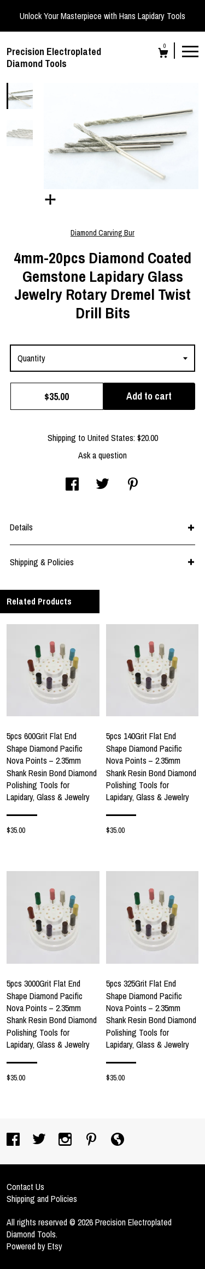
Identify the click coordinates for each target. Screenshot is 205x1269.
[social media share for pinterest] (132, 485)
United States (110, 438)
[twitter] (40, 1140)
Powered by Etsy (34, 1246)
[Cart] (163, 54)
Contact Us (25, 1187)
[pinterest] (92, 1140)
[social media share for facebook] (72, 485)
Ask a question (102, 455)
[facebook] (14, 1140)
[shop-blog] (117, 1140)
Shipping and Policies (42, 1199)
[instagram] (66, 1140)
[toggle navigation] (190, 51)
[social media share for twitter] (102, 485)
